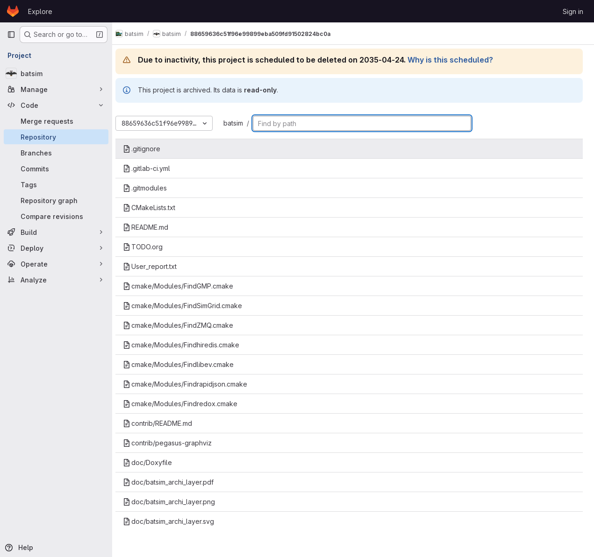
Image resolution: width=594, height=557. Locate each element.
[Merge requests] (56, 120)
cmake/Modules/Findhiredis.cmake (189, 345)
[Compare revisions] (56, 216)
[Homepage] (13, 11)
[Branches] (56, 152)
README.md (153, 227)
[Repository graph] (56, 200)
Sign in (573, 11)
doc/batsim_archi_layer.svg (176, 521)
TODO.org (151, 247)
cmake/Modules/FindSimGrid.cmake (190, 306)
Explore (40, 11)
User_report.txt (158, 266)
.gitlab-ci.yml (154, 168)
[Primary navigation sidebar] (11, 34)
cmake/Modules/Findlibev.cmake (186, 364)
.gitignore (149, 149)
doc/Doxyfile (155, 462)
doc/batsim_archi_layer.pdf (176, 482)
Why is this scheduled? (458, 59)
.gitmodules (153, 188)
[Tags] (56, 184)
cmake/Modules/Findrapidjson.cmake (193, 384)
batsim (241, 123)
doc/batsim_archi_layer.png (177, 502)
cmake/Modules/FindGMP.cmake (186, 286)
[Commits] (56, 168)
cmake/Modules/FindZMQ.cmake (186, 325)
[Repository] (56, 136)
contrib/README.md (165, 423)
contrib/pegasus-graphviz (175, 443)
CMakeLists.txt (157, 208)
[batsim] (56, 73)
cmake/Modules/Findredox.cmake (188, 404)
